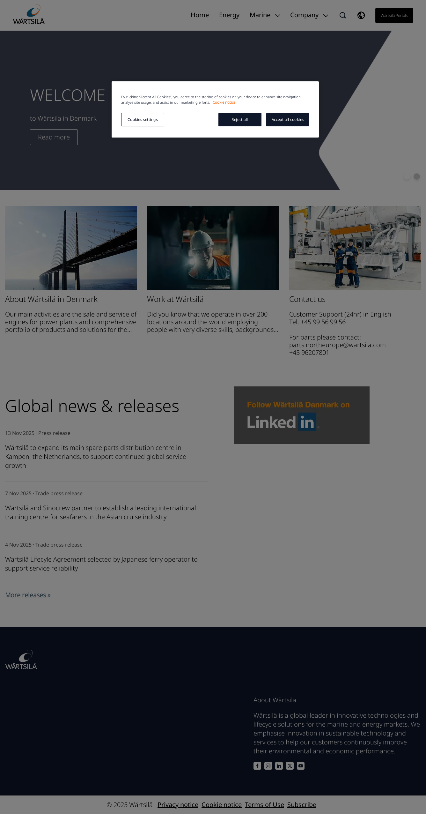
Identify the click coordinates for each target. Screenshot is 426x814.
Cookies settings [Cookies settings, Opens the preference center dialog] (143, 119)
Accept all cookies (288, 119)
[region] (215, 109)
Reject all (239, 119)
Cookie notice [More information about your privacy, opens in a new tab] (224, 102)
